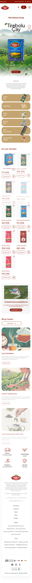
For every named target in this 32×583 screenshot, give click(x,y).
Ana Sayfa (16, 509)
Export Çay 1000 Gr (9, 534)
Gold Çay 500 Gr (11, 532)
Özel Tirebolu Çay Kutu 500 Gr (16, 529)
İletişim (16, 521)
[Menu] (29, 7)
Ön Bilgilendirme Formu (22, 548)
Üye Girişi (24, 7)
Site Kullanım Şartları (22, 550)
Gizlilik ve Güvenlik (23, 545)
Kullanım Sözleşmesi (9, 548)
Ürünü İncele (16, 72)
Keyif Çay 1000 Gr (21, 532)
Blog (16, 518)
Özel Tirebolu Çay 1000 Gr (21, 534)
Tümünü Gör (11, 327)
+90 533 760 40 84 (19, 1)
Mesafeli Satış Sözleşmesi (10, 545)
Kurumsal (16, 512)
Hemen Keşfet (16, 313)
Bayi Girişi (16, 572)
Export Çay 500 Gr (16, 537)
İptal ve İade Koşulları (10, 550)
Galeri (16, 515)
